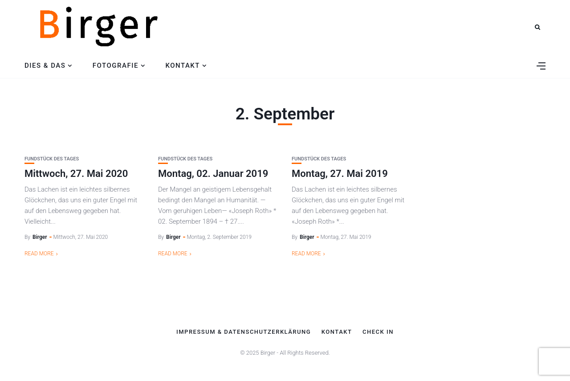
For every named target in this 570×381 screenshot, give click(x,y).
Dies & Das (44, 65)
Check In (378, 332)
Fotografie (115, 65)
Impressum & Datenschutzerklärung (243, 332)
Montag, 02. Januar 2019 (213, 173)
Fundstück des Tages (51, 158)
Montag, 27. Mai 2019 (340, 173)
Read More (39, 253)
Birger (40, 237)
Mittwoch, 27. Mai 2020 (76, 173)
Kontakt (182, 65)
